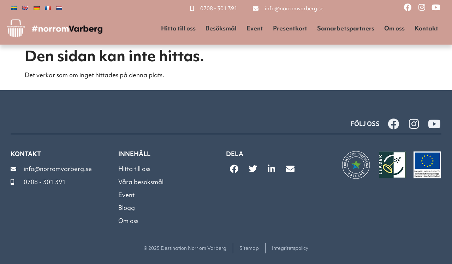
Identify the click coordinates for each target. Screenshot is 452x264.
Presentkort (290, 28)
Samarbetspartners (345, 28)
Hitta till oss (178, 28)
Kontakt (426, 28)
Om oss (394, 28)
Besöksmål (221, 28)
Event (254, 28)
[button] (234, 169)
